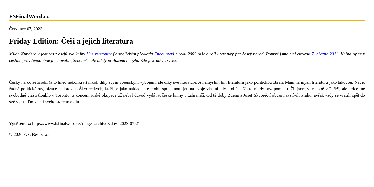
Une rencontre (99, 53)
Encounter (163, 53)
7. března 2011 (325, 53)
